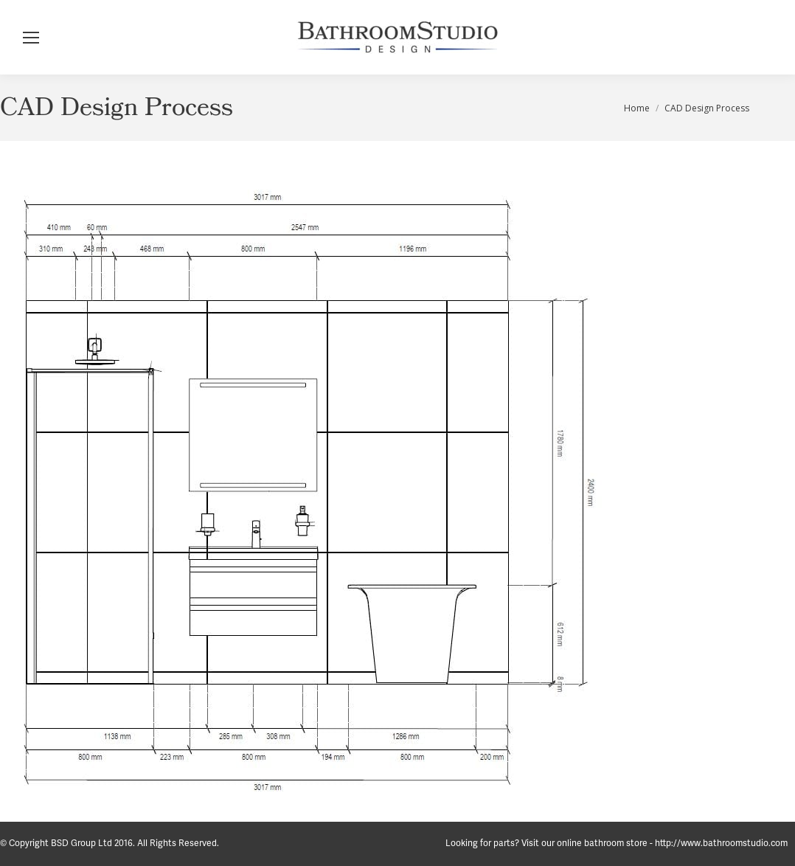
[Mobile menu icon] (31, 37)
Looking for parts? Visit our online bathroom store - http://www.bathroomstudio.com (616, 843)
